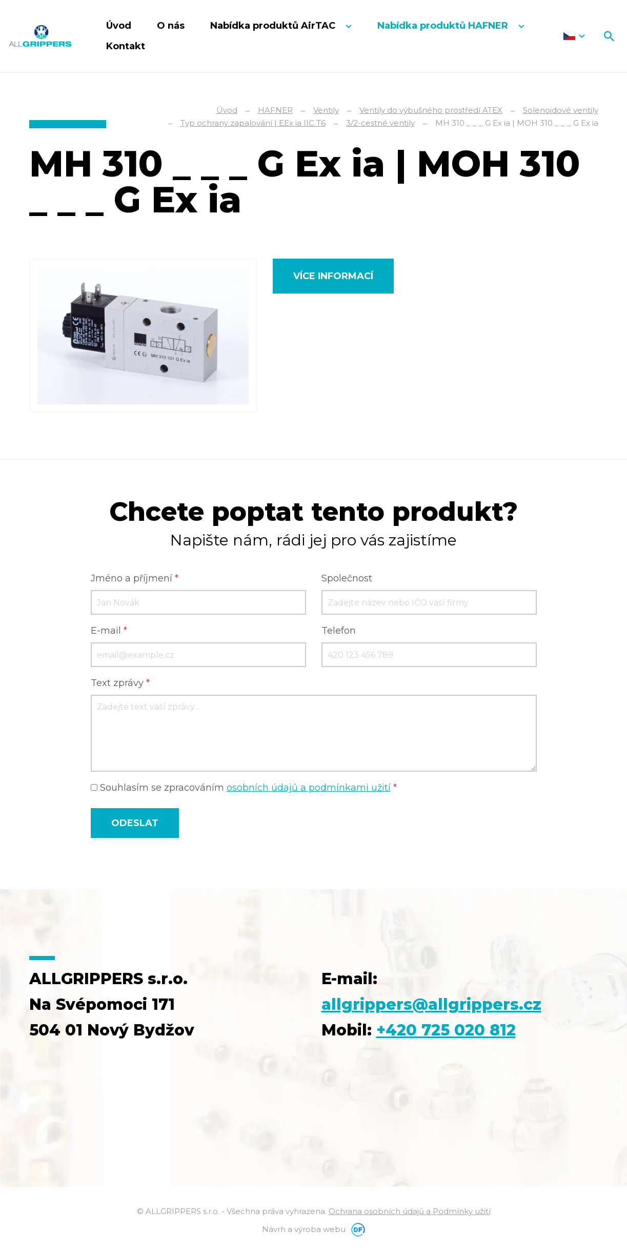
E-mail (109, 630)
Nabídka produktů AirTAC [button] (274, 25)
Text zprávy (120, 683)
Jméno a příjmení (134, 578)
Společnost (346, 578)
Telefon (338, 630)
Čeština (573, 36)
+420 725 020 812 (446, 1030)
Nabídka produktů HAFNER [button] (444, 25)
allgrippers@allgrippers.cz (431, 1004)
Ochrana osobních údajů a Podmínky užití (410, 1211)
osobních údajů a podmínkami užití (309, 787)
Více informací (333, 276)
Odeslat (134, 823)
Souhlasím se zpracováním (244, 787)
